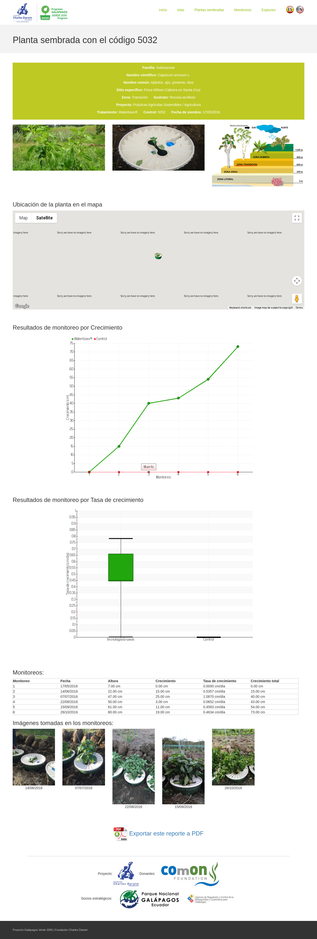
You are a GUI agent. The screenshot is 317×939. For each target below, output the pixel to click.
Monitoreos (242, 10)
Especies (269, 10)
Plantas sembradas (209, 10)
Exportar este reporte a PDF (158, 833)
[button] (158, 256)
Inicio (163, 10)
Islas (180, 10)
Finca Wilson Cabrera (161, 90)
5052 (161, 112)
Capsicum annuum (174, 75)
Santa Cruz (192, 90)
